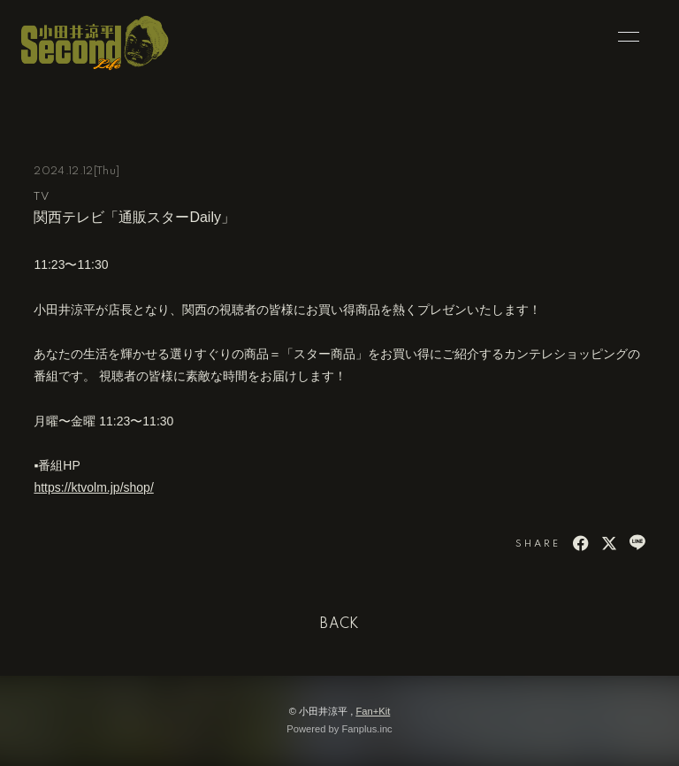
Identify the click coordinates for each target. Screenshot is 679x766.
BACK (339, 624)
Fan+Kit (372, 711)
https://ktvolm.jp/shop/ (93, 487)
